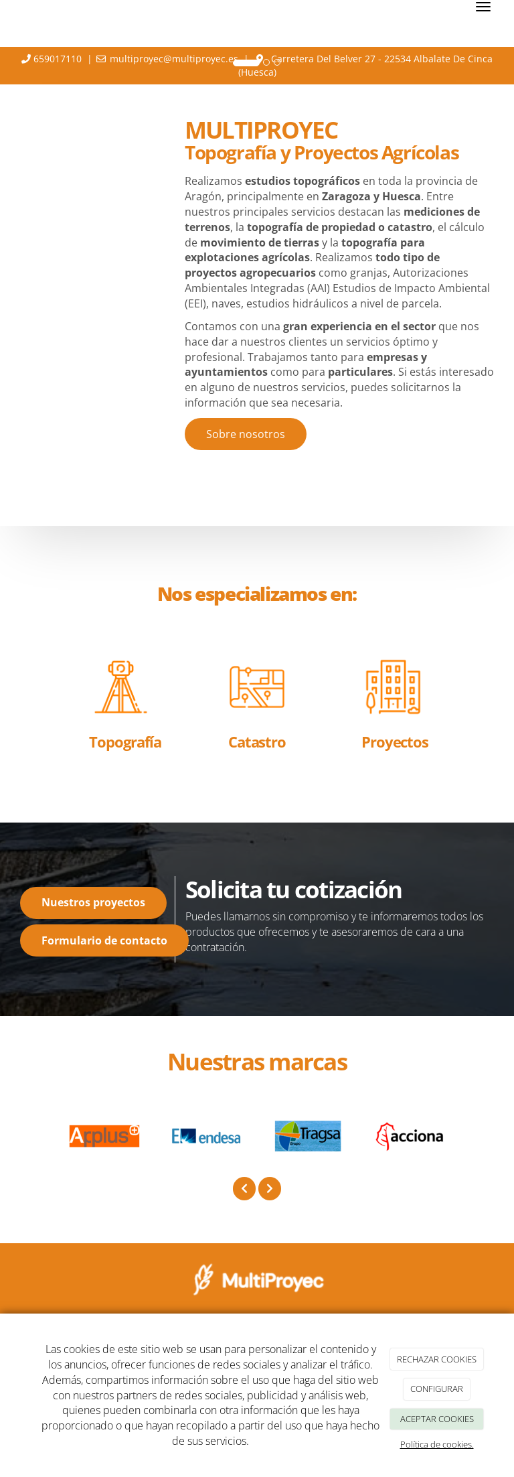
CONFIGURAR (436, 1389)
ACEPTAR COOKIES (437, 1419)
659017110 (57, 58)
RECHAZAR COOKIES (437, 1359)
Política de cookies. (437, 1444)
